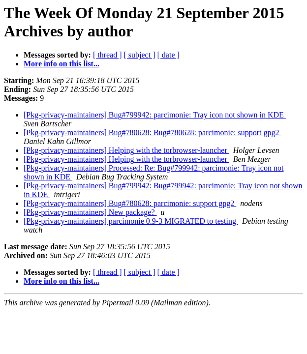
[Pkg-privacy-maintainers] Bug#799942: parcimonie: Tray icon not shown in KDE (155, 115)
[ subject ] (139, 55)
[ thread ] (107, 55)
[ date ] (168, 55)
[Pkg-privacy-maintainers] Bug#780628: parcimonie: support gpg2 (130, 203)
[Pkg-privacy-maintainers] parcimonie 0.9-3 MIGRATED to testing (131, 221)
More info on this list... (61, 63)
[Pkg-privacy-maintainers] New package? (90, 212)
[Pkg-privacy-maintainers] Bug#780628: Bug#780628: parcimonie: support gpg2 (152, 132)
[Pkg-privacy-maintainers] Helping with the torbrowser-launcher (126, 150)
